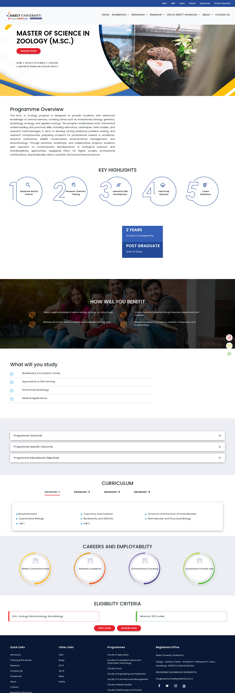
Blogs (61, 660)
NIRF (173, 3)
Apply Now (104, 628)
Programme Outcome (28, 435)
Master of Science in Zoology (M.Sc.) (38, 66)
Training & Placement (20, 660)
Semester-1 (52, 492)
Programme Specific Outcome (33, 447)
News (61, 676)
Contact (14, 687)
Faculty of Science (35, 63)
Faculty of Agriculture (117, 654)
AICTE (61, 671)
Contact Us (222, 14)
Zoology (53, 63)
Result (192, 3)
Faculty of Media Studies (119, 684)
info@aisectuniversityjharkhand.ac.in (174, 678)
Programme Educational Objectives (36, 458)
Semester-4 (142, 492)
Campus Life (16, 671)
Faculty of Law (114, 668)
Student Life (16, 676)
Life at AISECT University (182, 14)
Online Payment (222, 3)
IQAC (164, 3)
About (206, 14)
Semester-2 (82, 492)
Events (62, 681)
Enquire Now (129, 628)
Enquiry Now (28, 51)
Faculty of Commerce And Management (127, 679)
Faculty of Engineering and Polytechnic (126, 673)
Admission (138, 14)
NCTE (61, 665)
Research (156, 14)
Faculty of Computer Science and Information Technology (124, 661)
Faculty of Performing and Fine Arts (124, 690)
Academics (119, 14)
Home (105, 14)
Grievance (205, 3)
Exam (182, 3)
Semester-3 (112, 492)
